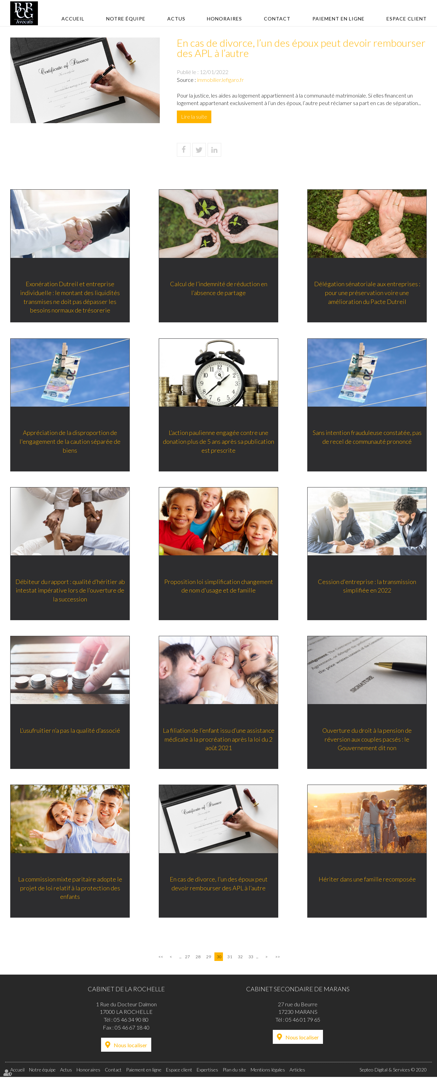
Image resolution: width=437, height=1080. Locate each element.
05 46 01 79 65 (302, 1022)
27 (187, 959)
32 (240, 959)
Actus (176, 18)
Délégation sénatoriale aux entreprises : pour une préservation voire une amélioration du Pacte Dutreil (367, 293)
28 (198, 959)
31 (229, 959)
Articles (297, 1073)
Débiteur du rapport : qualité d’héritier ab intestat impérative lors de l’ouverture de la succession (70, 592)
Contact (277, 18)
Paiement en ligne (338, 18)
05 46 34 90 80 (131, 1022)
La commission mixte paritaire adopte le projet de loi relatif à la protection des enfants (70, 890)
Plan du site (234, 1073)
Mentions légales (268, 1073)
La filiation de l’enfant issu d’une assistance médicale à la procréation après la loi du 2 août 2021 (218, 741)
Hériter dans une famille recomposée (367, 882)
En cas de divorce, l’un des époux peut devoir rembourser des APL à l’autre (219, 886)
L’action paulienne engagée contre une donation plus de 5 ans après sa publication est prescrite (218, 442)
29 (208, 959)
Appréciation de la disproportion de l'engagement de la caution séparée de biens (70, 442)
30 (219, 959)
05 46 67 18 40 (132, 1030)
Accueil (72, 18)
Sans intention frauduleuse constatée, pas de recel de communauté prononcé (367, 438)
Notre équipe (125, 18)
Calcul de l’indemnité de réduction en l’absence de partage (218, 289)
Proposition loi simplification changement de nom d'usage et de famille (218, 588)
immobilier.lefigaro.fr (220, 79)
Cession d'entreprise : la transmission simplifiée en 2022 (367, 588)
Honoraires (224, 18)
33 (251, 959)
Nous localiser (130, 1048)
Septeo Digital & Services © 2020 (393, 1073)
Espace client (406, 18)
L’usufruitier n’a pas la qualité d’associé (70, 732)
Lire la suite (194, 116)
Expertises (207, 1073)
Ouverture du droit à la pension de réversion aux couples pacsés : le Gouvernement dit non (367, 741)
